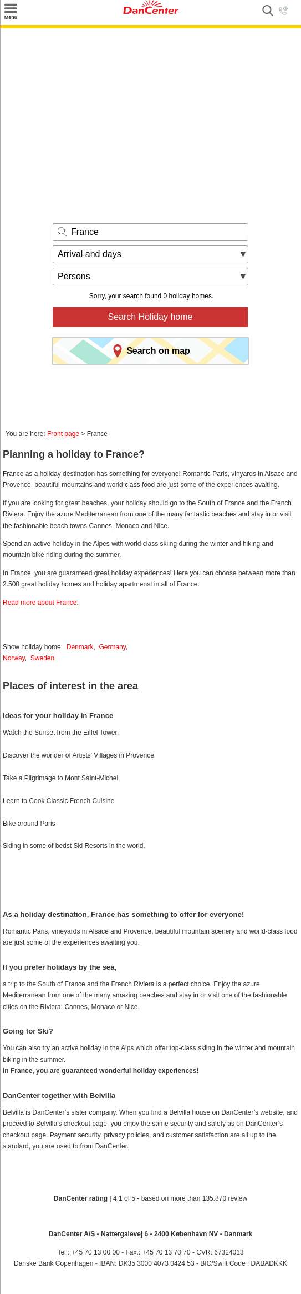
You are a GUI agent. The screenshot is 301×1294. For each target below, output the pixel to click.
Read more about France (39, 602)
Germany (112, 647)
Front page (63, 434)
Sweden (42, 658)
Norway (14, 658)
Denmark (80, 647)
